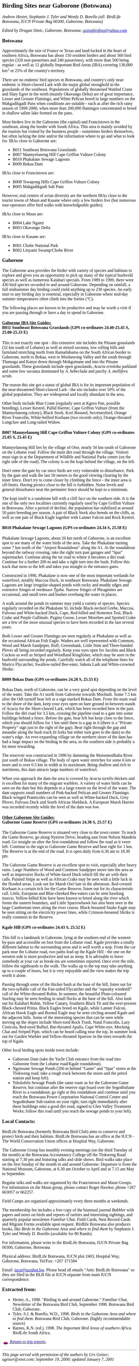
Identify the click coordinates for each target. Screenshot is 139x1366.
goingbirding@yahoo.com (105, 30)
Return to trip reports (24, 1341)
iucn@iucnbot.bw (29, 1270)
